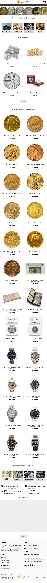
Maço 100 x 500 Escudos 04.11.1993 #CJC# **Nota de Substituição (12, 311)
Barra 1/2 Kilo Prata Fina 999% (35, 310)
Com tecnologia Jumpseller (7, 580)
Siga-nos (23, 538)
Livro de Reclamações (5, 567)
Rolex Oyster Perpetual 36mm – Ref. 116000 (35, 369)
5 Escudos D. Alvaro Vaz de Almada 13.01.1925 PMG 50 (35, 281)
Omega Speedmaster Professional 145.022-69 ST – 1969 (35, 427)
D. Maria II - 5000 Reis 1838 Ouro (35, 252)
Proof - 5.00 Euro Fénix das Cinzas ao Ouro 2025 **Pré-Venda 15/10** (35, 93)
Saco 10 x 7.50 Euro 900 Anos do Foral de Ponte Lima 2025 (12, 64)
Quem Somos (3, 559)
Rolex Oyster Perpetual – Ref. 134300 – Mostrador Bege (12, 398)
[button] (19, 13)
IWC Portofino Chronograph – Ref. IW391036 (12, 369)
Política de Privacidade (5, 565)
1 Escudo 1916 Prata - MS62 (12, 339)
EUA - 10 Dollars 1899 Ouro (12, 223)
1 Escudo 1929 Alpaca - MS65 (35, 339)
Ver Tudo (23, 101)
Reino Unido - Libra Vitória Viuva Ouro (35, 135)
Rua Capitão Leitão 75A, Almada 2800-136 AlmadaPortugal (31, 552)
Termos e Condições (5, 562)
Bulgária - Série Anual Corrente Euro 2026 (35, 63)
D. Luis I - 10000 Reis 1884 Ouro (12, 281)
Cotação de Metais (4, 568)
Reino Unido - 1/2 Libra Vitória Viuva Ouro (12, 193)
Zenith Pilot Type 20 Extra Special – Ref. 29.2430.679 (12, 456)
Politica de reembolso (5, 564)
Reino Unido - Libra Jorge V (12, 164)
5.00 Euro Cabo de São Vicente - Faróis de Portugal (12, 93)
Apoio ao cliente (4, 560)
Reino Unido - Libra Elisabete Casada (35, 164)
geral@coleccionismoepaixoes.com (31, 547)
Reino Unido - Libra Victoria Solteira (12, 135)
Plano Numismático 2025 (6, 570)
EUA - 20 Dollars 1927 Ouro (35, 193)
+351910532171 (28, 548)
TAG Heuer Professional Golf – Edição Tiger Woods (35, 456)
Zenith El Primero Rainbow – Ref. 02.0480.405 (35, 398)
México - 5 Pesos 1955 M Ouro (35, 223)
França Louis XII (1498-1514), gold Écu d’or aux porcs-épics (12, 252)
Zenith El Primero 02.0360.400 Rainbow (12, 426)
